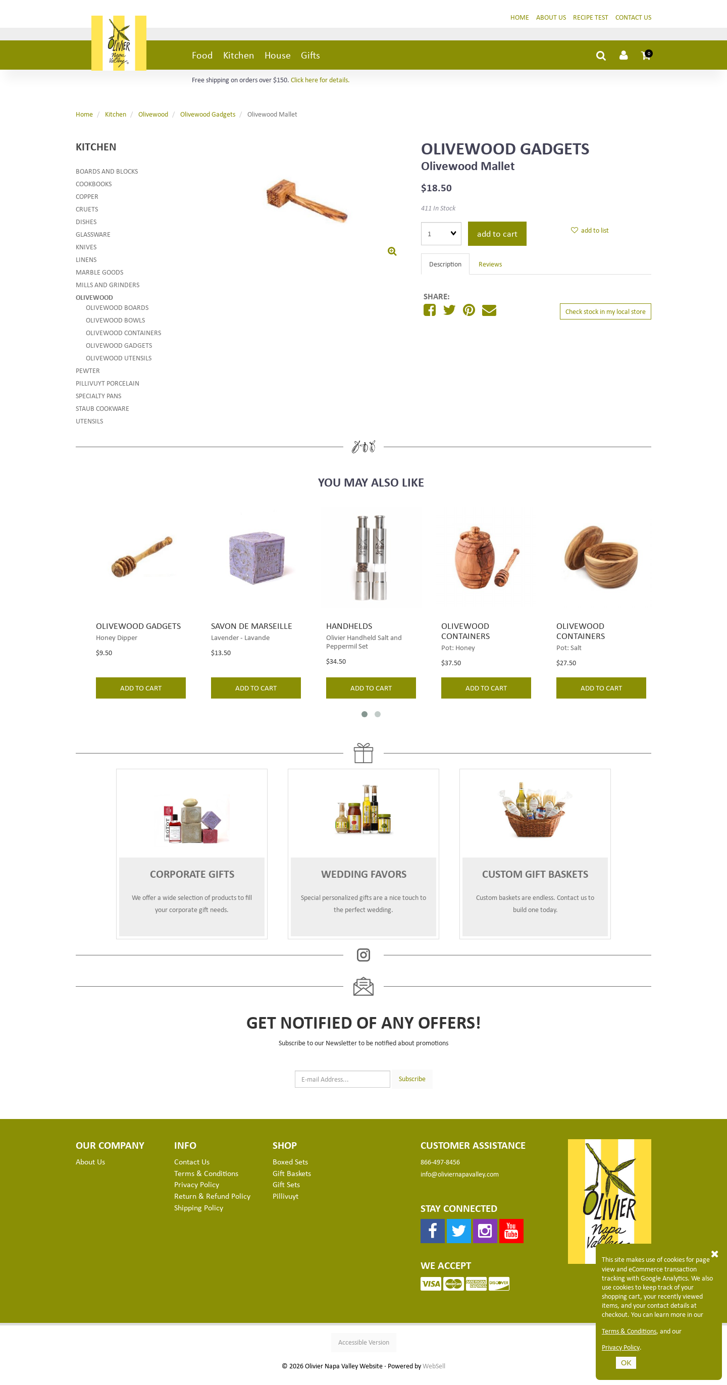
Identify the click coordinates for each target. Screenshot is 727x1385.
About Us (551, 24)
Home (519, 24)
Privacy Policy (621, 1347)
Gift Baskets (292, 1180)
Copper (87, 203)
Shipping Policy (198, 1215)
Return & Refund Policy (212, 1203)
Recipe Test (590, 24)
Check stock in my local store (605, 319)
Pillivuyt (285, 1203)
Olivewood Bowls (115, 327)
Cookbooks (94, 191)
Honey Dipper (116, 645)
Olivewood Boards (117, 314)
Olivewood (153, 122)
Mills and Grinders (107, 292)
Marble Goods (99, 279)
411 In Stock (438, 215)
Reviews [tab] (490, 271)
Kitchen (238, 62)
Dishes (86, 229)
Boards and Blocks (107, 178)
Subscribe (412, 1086)
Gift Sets (286, 1192)
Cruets (87, 216)
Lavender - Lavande (240, 645)
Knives (86, 254)
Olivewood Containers (123, 340)
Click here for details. (320, 87)
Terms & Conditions (629, 1331)
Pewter (88, 378)
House (278, 62)
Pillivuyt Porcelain (107, 390)
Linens (86, 267)
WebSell (434, 1373)
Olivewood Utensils (118, 365)
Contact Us (633, 24)
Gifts (310, 62)
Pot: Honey (458, 655)
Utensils (89, 428)
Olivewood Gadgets (207, 122)
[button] (646, 63)
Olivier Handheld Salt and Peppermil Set (364, 649)
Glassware (93, 241)
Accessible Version (363, 1350)
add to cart (497, 241)
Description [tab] (445, 271)
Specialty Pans (98, 403)
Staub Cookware (102, 415)
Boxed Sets (290, 1169)
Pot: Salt (569, 655)
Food (202, 62)
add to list (590, 238)
